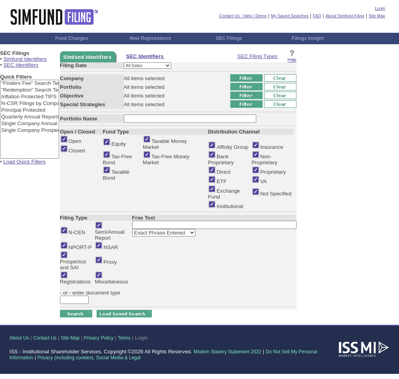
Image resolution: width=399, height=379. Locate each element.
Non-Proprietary (264, 159)
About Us (19, 338)
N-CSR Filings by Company (29, 103)
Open (75, 141)
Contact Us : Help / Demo (243, 15)
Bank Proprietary (220, 159)
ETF (221, 181)
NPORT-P (80, 247)
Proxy (110, 262)
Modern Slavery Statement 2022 (227, 352)
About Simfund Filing (345, 15)
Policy (107, 338)
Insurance (271, 147)
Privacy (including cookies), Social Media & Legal (88, 357)
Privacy (91, 338)
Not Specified (275, 194)
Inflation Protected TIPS (29, 97)
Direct (223, 172)
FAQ (317, 15)
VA (263, 181)
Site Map (377, 15)
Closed (77, 151)
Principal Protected (29, 110)
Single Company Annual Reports (29, 123)
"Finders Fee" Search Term (29, 83)
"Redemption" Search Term (29, 90)
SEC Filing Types (257, 56)
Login (380, 8)
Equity (118, 144)
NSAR (110, 247)
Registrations (75, 282)
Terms (124, 338)
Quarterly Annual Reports (29, 117)
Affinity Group (232, 147)
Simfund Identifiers (25, 59)
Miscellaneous (111, 282)
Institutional (229, 206)
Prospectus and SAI (73, 264)
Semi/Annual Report (110, 235)
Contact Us (44, 338)
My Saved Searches (289, 15)
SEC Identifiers (20, 65)
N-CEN (77, 232)
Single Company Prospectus (29, 130)
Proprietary (273, 172)
